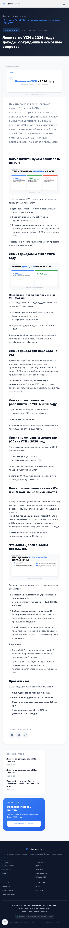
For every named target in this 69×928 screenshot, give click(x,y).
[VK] (18, 735)
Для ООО (39, 869)
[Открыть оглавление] (5, 922)
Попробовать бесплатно (24, 824)
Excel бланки (7, 890)
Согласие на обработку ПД (34, 912)
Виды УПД (6, 869)
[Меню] (64, 3)
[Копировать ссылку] (25, 735)
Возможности (8, 866)
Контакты (39, 890)
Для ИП (38, 866)
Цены (4, 873)
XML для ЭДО (40, 877)
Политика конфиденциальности (34, 908)
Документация (8, 894)
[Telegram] (11, 735)
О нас (37, 887)
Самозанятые (41, 873)
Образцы (6, 887)
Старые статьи (11, 30)
